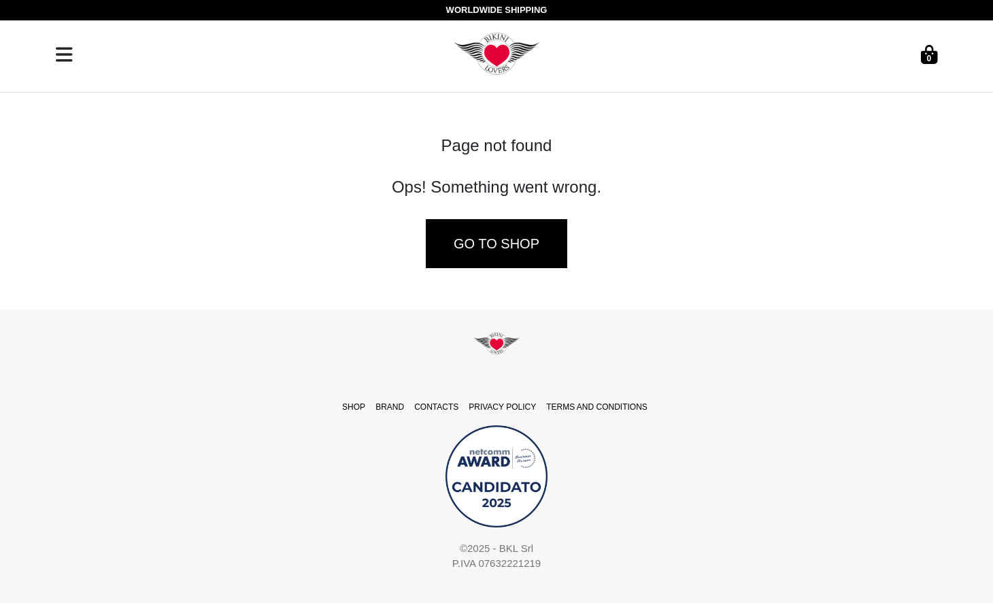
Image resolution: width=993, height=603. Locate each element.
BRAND (389, 407)
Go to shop (496, 243)
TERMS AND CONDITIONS (596, 407)
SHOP (353, 407)
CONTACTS (436, 407)
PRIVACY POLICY (502, 407)
